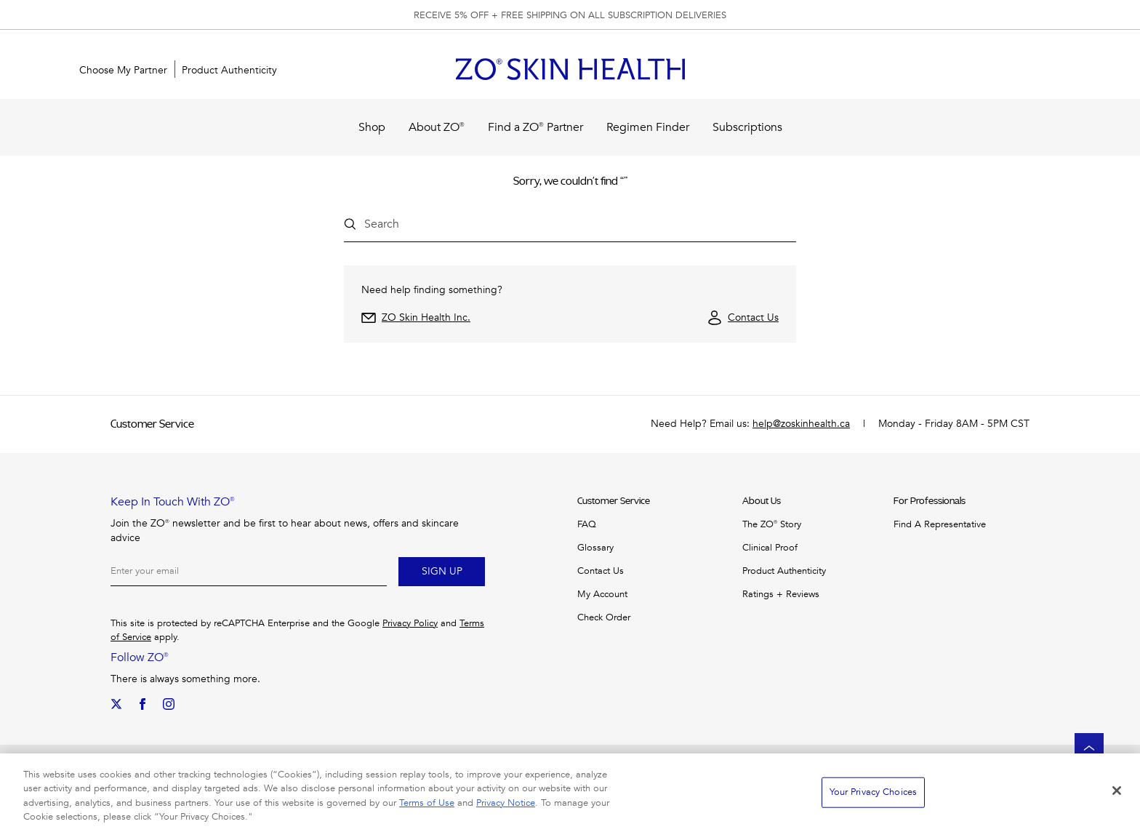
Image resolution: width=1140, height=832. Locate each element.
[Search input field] (564, 224)
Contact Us (753, 317)
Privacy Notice (505, 802)
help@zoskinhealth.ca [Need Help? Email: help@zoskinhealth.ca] (801, 424)
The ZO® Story (771, 524)
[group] (570, 14)
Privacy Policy (410, 623)
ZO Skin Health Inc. (426, 317)
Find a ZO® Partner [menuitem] (535, 127)
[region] (570, 792)
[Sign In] (1020, 70)
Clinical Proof (770, 547)
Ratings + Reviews (780, 594)
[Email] (249, 571)
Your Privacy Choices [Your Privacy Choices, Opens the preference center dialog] (874, 792)
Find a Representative (940, 524)
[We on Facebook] (142, 704)
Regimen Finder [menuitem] (647, 127)
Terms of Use (426, 802)
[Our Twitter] (116, 704)
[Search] (974, 70)
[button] (1067, 70)
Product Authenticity (784, 570)
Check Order (603, 617)
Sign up (442, 571)
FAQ (586, 524)
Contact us (600, 570)
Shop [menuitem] (371, 127)
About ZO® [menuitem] (437, 127)
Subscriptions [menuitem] (747, 127)
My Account (602, 594)
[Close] (1117, 791)
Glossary (595, 547)
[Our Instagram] (169, 704)
